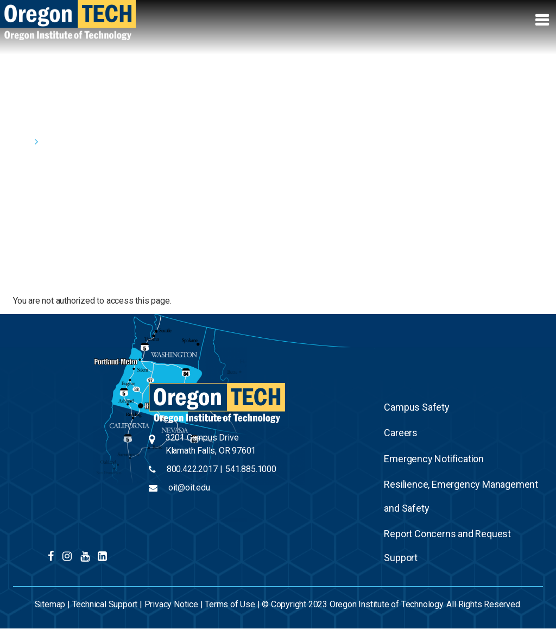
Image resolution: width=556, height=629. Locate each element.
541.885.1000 (250, 469)
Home (21, 141)
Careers (401, 432)
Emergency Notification (434, 458)
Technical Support (105, 604)
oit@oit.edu (189, 487)
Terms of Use (230, 604)
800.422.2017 (192, 469)
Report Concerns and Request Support (447, 545)
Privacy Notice (171, 604)
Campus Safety (416, 407)
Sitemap (50, 604)
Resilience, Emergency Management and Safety (461, 496)
